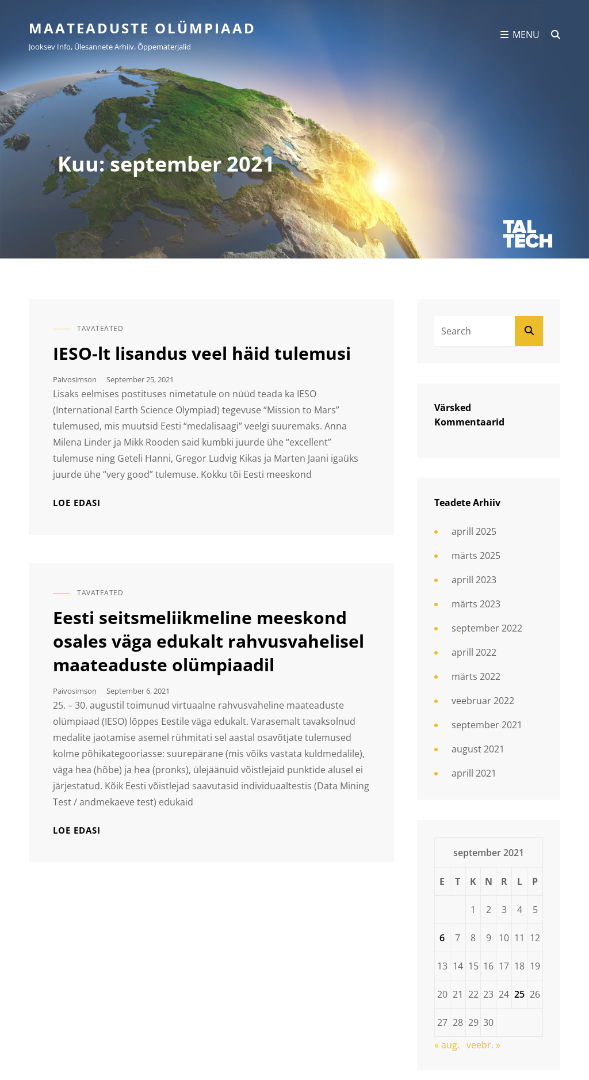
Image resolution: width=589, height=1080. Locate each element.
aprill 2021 (474, 773)
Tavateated (100, 328)
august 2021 (478, 749)
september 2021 (487, 724)
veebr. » (483, 1045)
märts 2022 (476, 676)
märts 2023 (476, 604)
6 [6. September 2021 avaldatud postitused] (442, 937)
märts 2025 (476, 555)
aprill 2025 (474, 531)
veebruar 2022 (483, 700)
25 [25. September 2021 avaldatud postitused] (519, 994)
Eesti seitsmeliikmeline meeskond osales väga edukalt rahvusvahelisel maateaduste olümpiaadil (208, 641)
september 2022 (487, 628)
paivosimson (75, 379)
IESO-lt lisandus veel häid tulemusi (202, 353)
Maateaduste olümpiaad (142, 27)
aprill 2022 (474, 652)
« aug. (447, 1045)
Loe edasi (77, 502)
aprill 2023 (474, 579)
